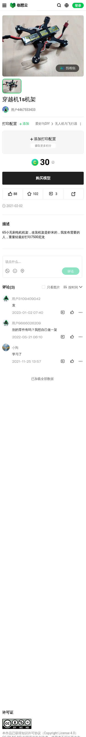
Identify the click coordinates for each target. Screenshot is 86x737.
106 (9, 643)
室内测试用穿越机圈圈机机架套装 (63, 632)
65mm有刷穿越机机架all (63, 581)
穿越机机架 (13, 581)
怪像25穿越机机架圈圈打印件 (21, 685)
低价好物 (11, 519)
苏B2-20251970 (47, 726)
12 (8, 695)
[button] (80, 124)
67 (50, 643)
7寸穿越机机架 (15, 632)
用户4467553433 (23, 110)
